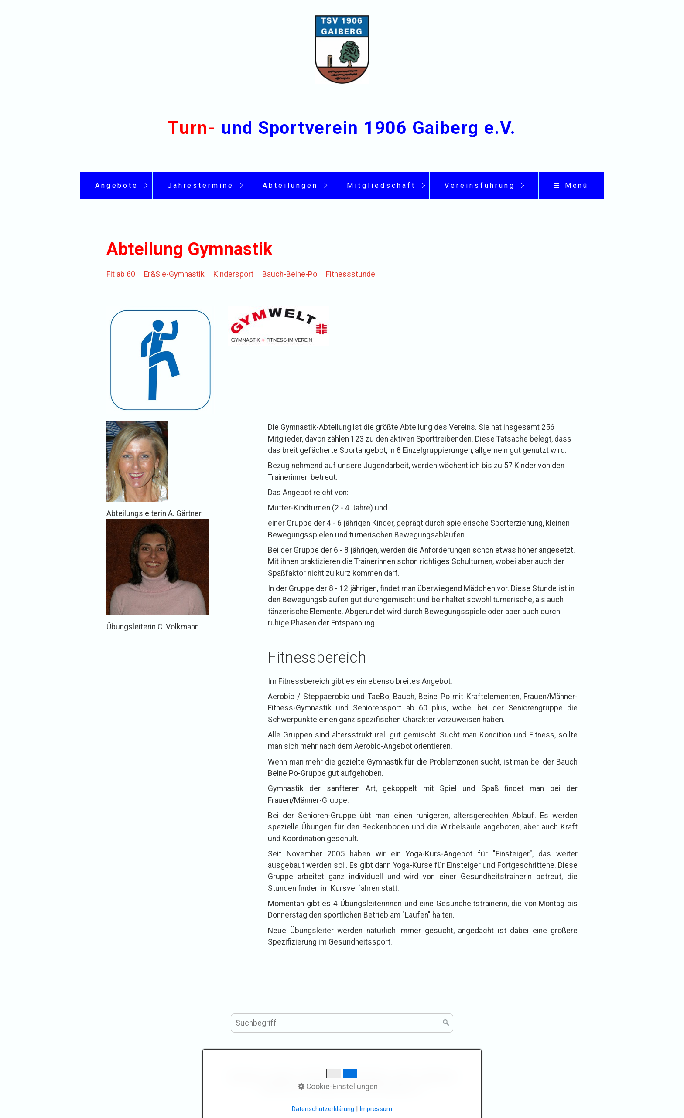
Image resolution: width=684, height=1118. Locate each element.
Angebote (117, 185)
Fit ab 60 (121, 274)
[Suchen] (446, 1023)
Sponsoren (437, 1076)
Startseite (245, 1076)
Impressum (320, 1076)
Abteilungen (290, 185)
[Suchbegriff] (342, 1023)
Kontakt (281, 1076)
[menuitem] (116, 185)
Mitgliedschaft (381, 185)
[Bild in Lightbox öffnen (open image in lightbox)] (160, 360)
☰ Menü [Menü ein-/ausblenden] (571, 185)
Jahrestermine (201, 185)
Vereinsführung (480, 185)
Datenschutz (367, 1076)
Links (404, 1076)
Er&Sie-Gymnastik (174, 274)
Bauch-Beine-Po (289, 274)
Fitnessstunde (350, 274)
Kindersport (234, 274)
